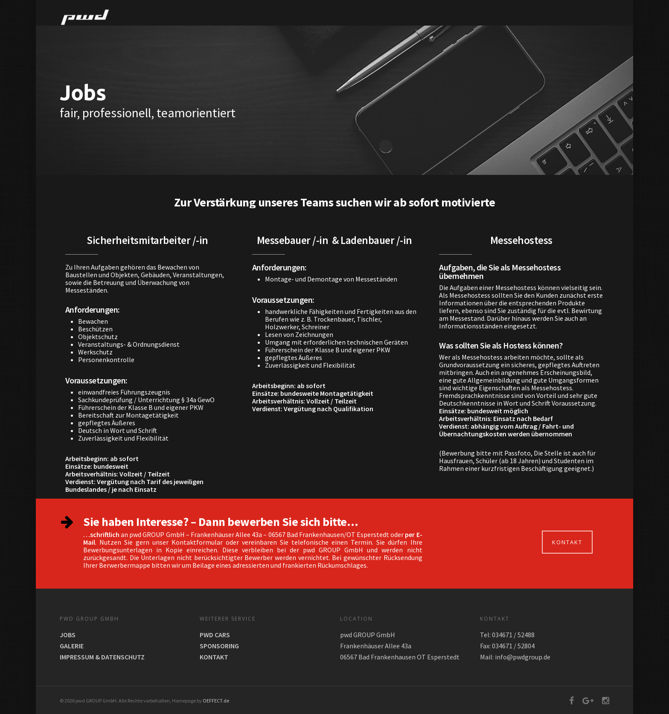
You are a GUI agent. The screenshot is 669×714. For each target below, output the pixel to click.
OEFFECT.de (216, 700)
